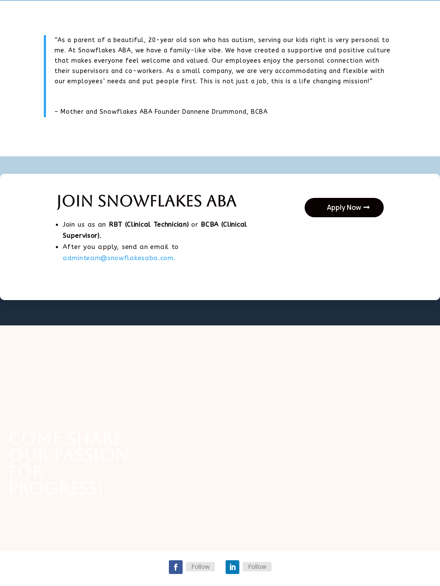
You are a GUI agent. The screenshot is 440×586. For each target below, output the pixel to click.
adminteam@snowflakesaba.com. (119, 258)
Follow (200, 566)
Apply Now (344, 207)
